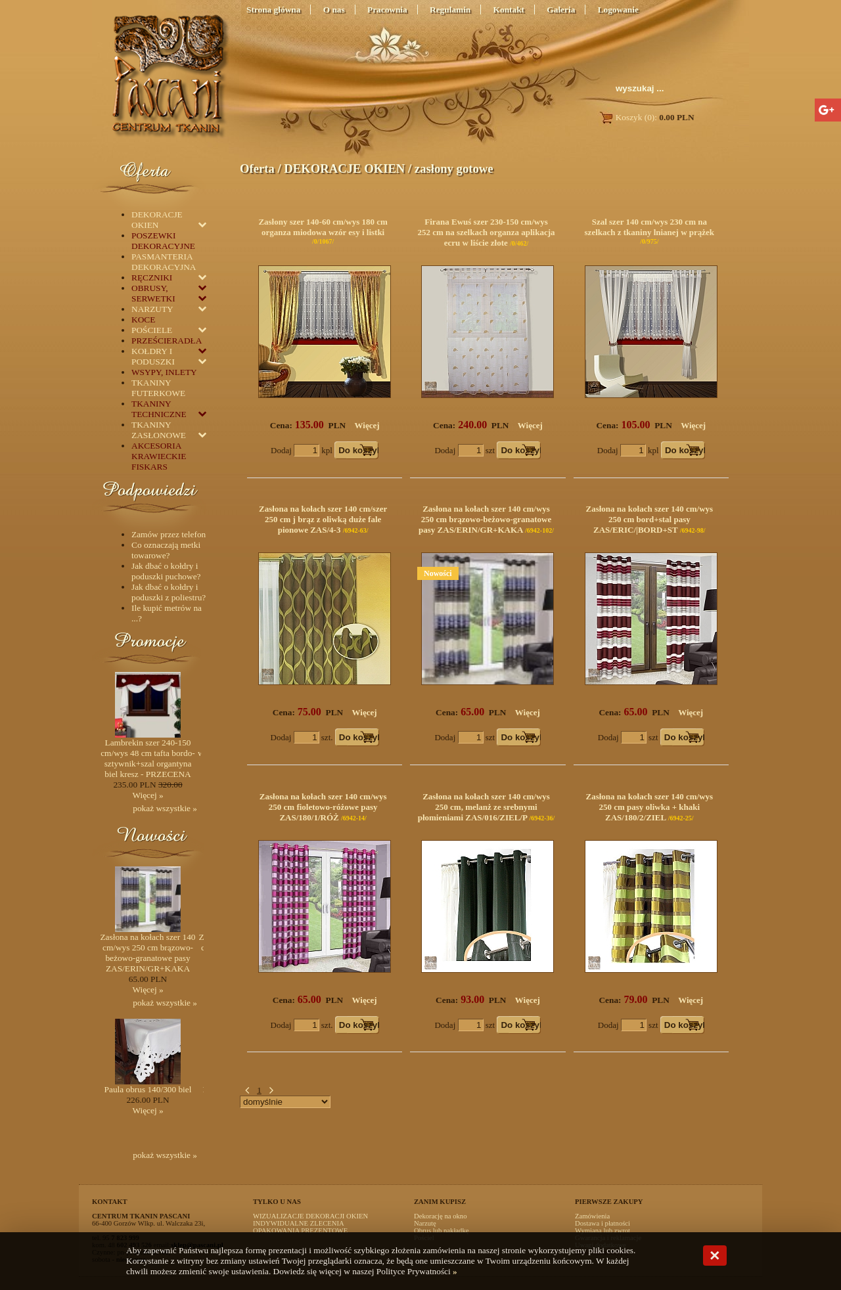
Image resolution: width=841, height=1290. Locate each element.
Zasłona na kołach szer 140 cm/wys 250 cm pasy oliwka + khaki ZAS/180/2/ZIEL (649, 806)
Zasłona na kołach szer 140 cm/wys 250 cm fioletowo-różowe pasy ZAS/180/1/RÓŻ (323, 806)
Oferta (257, 168)
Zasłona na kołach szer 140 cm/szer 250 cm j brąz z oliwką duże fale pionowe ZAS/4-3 (323, 519)
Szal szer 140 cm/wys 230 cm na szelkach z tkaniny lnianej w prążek (650, 227)
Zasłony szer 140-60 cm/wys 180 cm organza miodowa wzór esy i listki (323, 227)
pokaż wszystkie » (165, 808)
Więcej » (147, 795)
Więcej (367, 425)
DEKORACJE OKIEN (344, 168)
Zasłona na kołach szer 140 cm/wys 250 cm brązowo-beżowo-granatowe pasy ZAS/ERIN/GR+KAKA (485, 519)
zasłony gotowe (454, 168)
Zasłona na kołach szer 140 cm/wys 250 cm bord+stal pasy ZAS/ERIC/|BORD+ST (649, 519)
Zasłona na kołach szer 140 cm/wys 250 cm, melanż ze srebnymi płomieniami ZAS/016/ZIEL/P (484, 806)
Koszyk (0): (646, 117)
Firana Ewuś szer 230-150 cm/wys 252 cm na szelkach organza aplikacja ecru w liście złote (486, 232)
